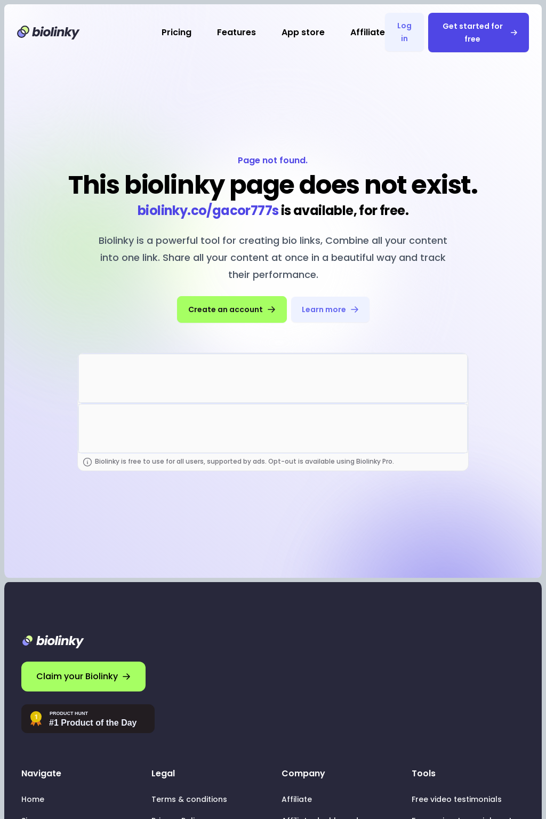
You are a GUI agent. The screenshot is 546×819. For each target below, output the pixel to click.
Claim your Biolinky (83, 676)
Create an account (232, 309)
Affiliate (367, 32)
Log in (404, 32)
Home (32, 799)
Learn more (330, 309)
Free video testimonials (457, 799)
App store (303, 32)
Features (236, 32)
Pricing (176, 32)
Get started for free (480, 32)
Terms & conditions (189, 799)
